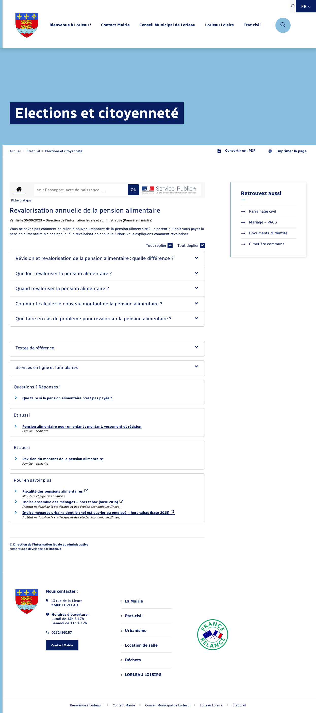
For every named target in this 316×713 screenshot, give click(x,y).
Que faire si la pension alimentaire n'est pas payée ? (67, 398)
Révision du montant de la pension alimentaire (62, 459)
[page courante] (63, 151)
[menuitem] (70, 25)
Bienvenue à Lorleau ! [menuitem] (86, 705)
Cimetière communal (263, 244)
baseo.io (55, 549)
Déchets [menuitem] (131, 660)
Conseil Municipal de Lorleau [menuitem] (167, 705)
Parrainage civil (258, 211)
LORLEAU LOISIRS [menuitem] (141, 674)
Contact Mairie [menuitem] (124, 705)
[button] (107, 258)
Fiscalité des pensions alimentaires (55, 491)
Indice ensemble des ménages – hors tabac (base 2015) (72, 502)
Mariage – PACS (259, 222)
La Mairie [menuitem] (132, 601)
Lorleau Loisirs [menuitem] (211, 705)
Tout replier (159, 245)
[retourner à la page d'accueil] (26, 25)
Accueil (15, 151)
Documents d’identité (264, 233)
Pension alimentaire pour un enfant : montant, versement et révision (81, 426)
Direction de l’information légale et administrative (50, 544)
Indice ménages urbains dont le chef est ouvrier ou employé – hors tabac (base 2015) (98, 513)
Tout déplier (191, 245)
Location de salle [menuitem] (139, 645)
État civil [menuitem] (239, 705)
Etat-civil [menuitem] (132, 615)
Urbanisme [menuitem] (133, 630)
